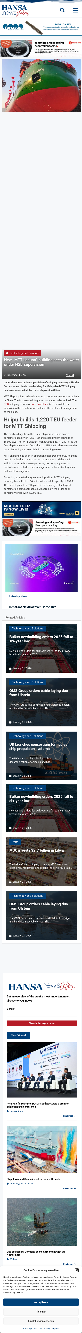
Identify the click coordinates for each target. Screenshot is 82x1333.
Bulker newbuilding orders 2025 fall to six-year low (41, 639)
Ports (15, 842)
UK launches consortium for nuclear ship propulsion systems (39, 746)
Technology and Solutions (24, 353)
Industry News (16, 1111)
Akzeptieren (41, 1302)
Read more (69, 1116)
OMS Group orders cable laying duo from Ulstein (38, 693)
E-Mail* (11, 1008)
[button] (77, 1270)
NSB (6, 404)
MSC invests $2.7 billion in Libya (36, 850)
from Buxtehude (39, 404)
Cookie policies (30, 1329)
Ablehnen (41, 1311)
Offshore (13, 1259)
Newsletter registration (42, 1023)
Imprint (55, 1329)
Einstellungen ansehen (41, 1321)
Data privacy (44, 1329)
